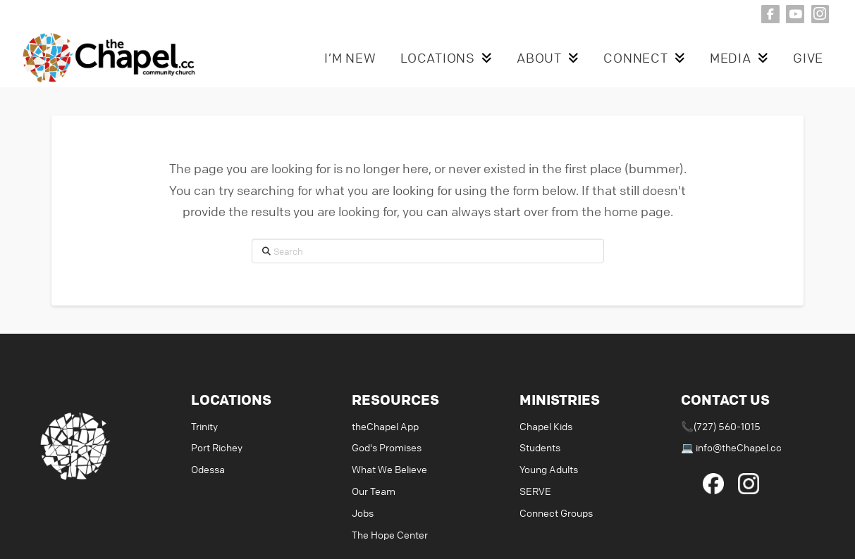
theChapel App (385, 426)
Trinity (204, 426)
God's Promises (387, 447)
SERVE (535, 490)
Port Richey (216, 447)
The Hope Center (390, 534)
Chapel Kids (545, 426)
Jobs (363, 512)
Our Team (373, 490)
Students (539, 447)
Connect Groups (556, 512)
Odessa (208, 469)
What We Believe (389, 469)
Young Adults (548, 469)
